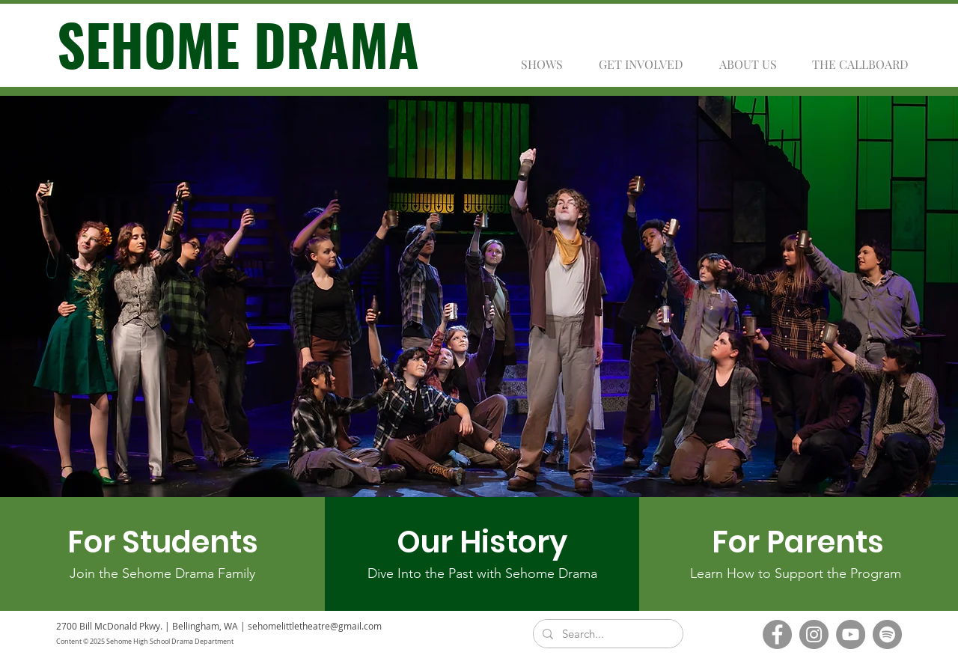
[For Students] (162, 542)
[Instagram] (814, 634)
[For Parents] (797, 542)
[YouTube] (850, 634)
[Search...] (606, 634)
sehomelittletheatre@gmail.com (315, 626)
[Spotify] (887, 634)
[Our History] (482, 542)
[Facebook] (777, 634)
